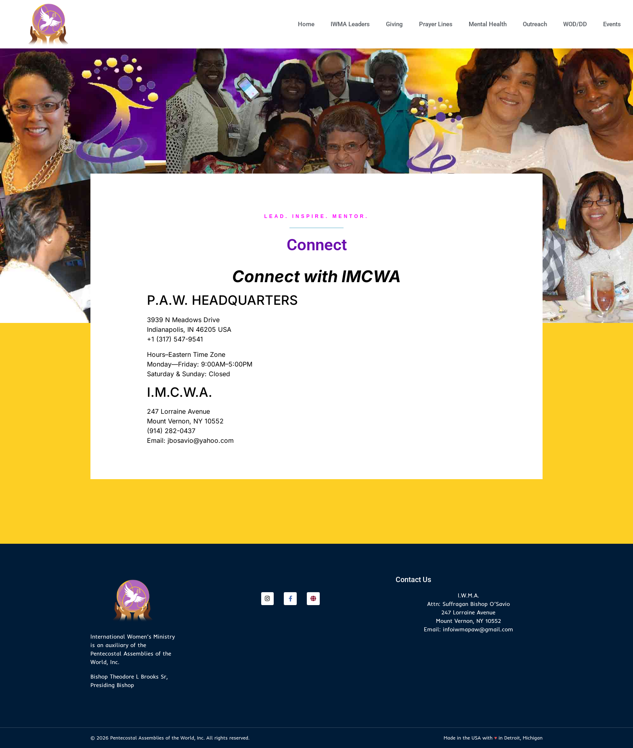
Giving (394, 24)
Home (306, 24)
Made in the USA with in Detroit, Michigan (493, 738)
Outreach (535, 24)
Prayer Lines (436, 24)
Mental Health (488, 24)
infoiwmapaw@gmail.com (478, 629)
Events (612, 24)
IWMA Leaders (350, 24)
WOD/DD (575, 24)
